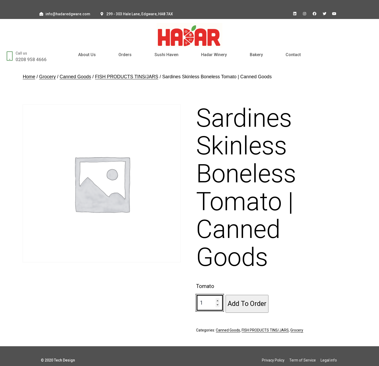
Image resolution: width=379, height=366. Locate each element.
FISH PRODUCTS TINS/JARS (126, 76)
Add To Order (247, 304)
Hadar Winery (214, 54)
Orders (125, 54)
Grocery (47, 76)
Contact (293, 54)
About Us (87, 54)
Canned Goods (75, 76)
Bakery (256, 54)
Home (29, 76)
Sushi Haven (166, 54)
